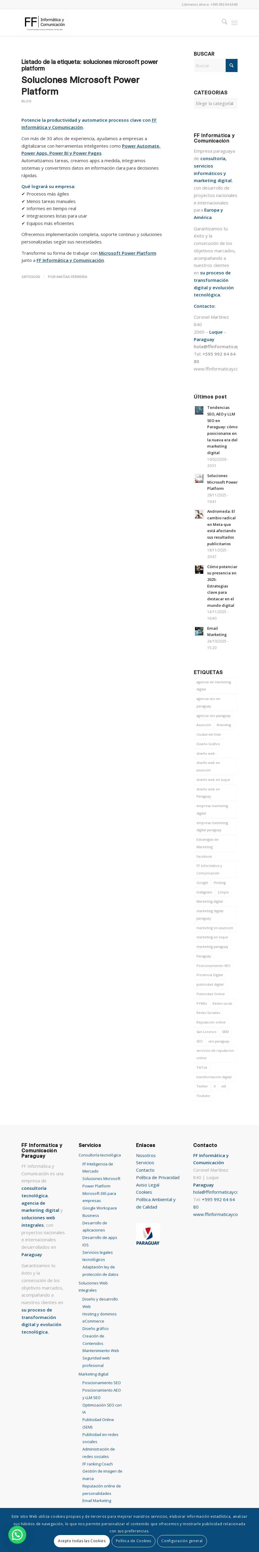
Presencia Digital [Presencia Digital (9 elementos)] (209, 975)
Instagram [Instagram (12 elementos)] (204, 892)
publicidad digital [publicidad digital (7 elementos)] (210, 984)
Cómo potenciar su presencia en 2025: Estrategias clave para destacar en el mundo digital (222, 586)
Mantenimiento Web (100, 1350)
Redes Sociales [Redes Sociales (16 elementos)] (208, 1012)
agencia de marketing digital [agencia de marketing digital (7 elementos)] (213, 686)
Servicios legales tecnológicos (97, 1256)
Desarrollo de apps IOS (99, 1241)
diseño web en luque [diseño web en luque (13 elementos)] (213, 779)
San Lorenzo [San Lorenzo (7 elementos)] (206, 1031)
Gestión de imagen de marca (102, 1474)
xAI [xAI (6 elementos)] (223, 1086)
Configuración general (182, 1540)
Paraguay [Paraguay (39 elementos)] (203, 956)
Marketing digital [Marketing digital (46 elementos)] (209, 901)
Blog (26, 101)
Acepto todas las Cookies (81, 1540)
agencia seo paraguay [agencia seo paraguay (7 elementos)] (213, 715)
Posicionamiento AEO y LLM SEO (101, 1393)
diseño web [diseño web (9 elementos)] (205, 753)
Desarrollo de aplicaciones (94, 1226)
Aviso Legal (147, 1185)
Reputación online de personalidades (101, 1489)
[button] (17, 1535)
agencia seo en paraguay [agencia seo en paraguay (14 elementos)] (208, 702)
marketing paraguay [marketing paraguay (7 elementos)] (212, 946)
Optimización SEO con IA (102, 1408)
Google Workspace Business (99, 1211)
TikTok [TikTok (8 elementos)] (201, 1067)
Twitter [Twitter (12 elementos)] (202, 1086)
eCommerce (93, 1321)
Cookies (144, 1192)
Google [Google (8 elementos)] (202, 882)
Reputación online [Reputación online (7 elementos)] (211, 1022)
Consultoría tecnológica (100, 1155)
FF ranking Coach (97, 1464)
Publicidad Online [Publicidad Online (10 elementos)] (210, 994)
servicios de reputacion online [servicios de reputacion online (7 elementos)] (215, 1054)
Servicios (145, 1162)
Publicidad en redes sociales (100, 1438)
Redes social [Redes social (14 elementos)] (222, 1003)
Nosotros (146, 1155)
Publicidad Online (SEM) (98, 1423)
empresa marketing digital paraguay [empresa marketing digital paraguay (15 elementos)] (212, 826)
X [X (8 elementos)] (215, 1086)
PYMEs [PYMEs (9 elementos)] (201, 1003)
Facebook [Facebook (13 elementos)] (204, 856)
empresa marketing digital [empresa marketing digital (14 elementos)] (212, 809)
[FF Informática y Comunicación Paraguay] (45, 22)
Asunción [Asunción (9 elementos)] (203, 725)
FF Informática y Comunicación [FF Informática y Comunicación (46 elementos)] (209, 869)
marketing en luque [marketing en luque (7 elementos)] (212, 937)
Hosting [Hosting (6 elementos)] (220, 882)
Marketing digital (93, 1374)
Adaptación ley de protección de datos (100, 1270)
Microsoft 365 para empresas (99, 1197)
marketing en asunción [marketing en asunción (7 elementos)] (214, 928)
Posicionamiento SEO (101, 1382)
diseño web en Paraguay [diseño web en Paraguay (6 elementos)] (208, 793)
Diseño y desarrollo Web (100, 1302)
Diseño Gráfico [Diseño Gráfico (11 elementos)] (208, 744)
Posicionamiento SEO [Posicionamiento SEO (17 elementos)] (213, 965)
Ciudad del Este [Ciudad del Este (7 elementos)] (208, 734)
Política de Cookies (133, 1540)
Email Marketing (96, 1500)
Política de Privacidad (158, 1177)
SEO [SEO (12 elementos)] (199, 1041)
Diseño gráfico (95, 1328)
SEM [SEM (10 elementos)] (225, 1031)
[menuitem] (221, 22)
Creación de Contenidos (93, 1339)
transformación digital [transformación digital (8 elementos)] (214, 1077)
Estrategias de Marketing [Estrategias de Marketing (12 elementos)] (207, 843)
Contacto (145, 1170)
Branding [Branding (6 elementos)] (224, 725)
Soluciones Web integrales (93, 1286)
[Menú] (234, 23)
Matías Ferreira (72, 276)
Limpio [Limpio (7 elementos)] (223, 892)
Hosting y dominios (99, 1314)
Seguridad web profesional (96, 1361)
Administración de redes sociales (98, 1452)
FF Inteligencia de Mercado (97, 1167)
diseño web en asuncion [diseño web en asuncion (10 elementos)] (208, 766)
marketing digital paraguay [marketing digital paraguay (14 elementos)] (209, 914)
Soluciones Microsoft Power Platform (222, 482)
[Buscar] (221, 22)
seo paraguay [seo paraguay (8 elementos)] (219, 1041)
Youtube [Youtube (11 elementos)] (203, 1095)
